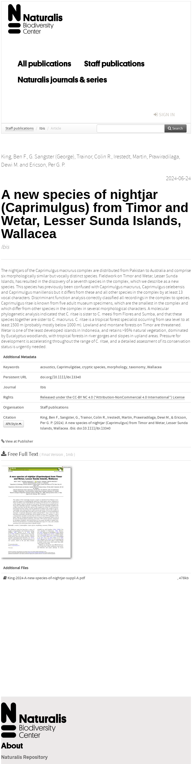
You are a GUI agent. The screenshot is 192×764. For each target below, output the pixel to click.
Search (175, 128)
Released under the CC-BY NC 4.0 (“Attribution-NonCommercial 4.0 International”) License (112, 397)
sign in (164, 115)
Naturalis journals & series (62, 78)
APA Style (13, 424)
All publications (44, 62)
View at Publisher (17, 441)
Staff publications (114, 62)
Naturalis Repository (24, 757)
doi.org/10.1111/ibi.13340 (60, 377)
